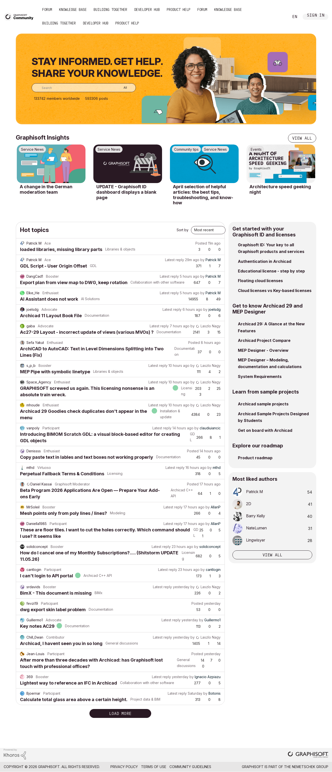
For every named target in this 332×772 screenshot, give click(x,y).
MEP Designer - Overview (263, 350)
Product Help (178, 9)
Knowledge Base (73, 9)
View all (302, 138)
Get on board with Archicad (265, 430)
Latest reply (174, 260)
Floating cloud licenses (260, 280)
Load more (120, 713)
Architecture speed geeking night (280, 189)
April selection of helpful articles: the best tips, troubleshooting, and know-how (203, 194)
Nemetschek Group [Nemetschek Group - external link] (310, 767)
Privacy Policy (124, 767)
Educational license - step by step (271, 271)
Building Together (110, 9)
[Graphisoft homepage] (308, 755)
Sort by (182, 230)
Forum (47, 9)
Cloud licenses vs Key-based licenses (274, 290)
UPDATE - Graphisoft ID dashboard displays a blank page (126, 192)
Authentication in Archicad (264, 261)
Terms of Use (153, 767)
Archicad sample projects (263, 403)
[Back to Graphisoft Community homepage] (20, 16)
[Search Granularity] (121, 87)
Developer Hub (147, 9)
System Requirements (260, 376)
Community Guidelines (190, 767)
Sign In (315, 16)
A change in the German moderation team (46, 189)
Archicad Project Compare (264, 340)
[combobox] (84, 87)
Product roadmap (255, 457)
